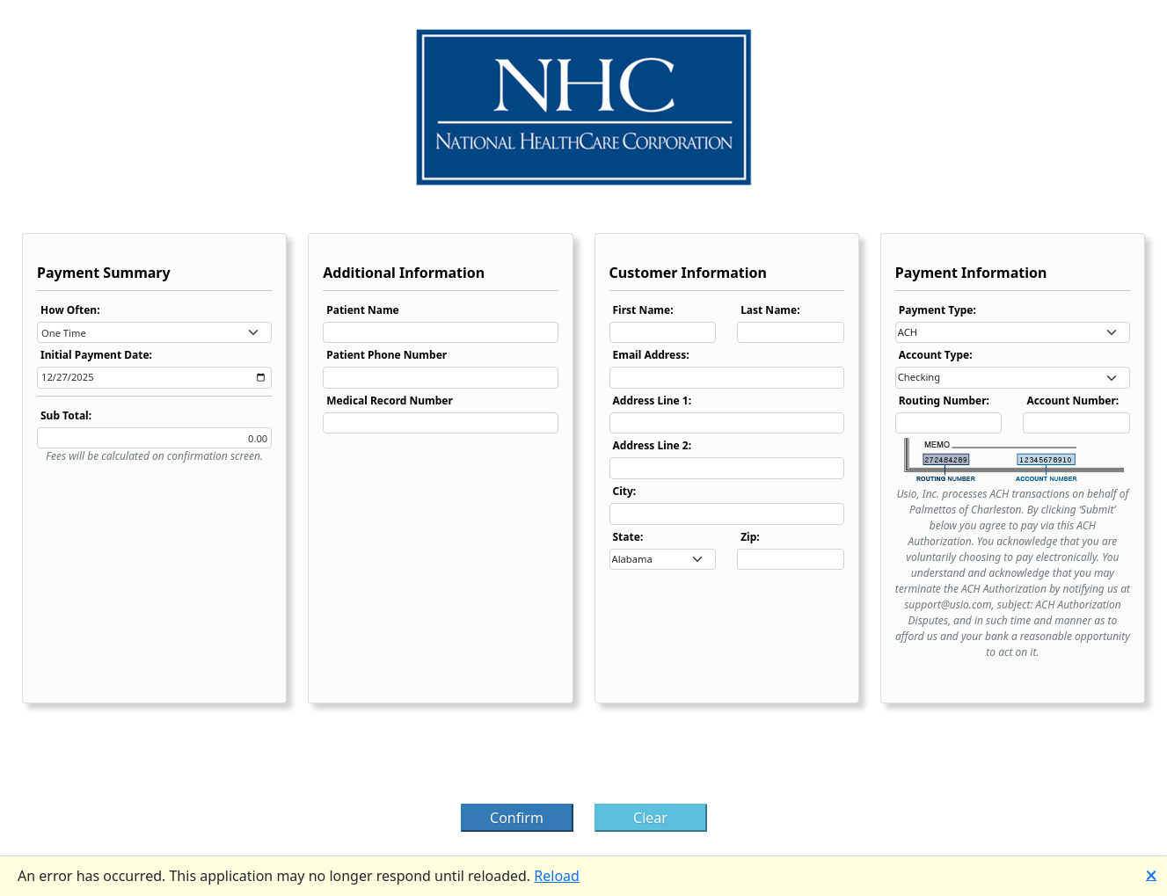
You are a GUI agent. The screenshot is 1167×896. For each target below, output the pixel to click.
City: (625, 491)
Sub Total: (65, 415)
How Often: (70, 309)
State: (628, 536)
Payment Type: (937, 309)
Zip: (750, 536)
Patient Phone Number (386, 354)
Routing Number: (944, 400)
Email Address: (651, 354)
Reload (557, 875)
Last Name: (769, 309)
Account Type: (936, 354)
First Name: (643, 309)
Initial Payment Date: (96, 354)
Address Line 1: (652, 400)
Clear (650, 817)
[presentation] (584, 759)
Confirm (516, 817)
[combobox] (154, 333)
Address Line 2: (652, 445)
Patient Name (362, 309)
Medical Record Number (389, 400)
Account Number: (1072, 400)
